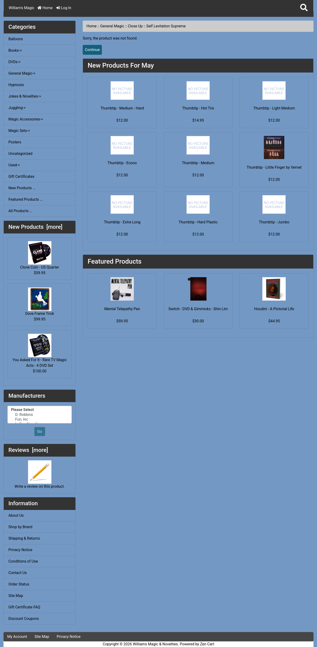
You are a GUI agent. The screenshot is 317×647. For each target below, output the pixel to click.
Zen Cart (207, 644)
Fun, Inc (40, 419)
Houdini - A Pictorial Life (274, 309)
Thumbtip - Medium (198, 163)
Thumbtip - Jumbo (274, 222)
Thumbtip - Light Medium (274, 108)
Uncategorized (20, 153)
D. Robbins (40, 414)
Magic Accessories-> (25, 119)
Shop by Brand (20, 527)
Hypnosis (16, 85)
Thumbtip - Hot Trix (198, 108)
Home (45, 8)
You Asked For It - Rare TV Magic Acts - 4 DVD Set (40, 351)
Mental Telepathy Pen (122, 309)
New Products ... (22, 188)
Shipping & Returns (24, 538)
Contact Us (17, 573)
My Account (17, 636)
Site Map (15, 595)
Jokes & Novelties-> (24, 96)
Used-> (14, 165)
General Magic (112, 26)
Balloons (15, 39)
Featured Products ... (25, 199)
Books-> (15, 50)
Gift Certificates (21, 176)
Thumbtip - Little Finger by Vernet (274, 167)
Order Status (18, 584)
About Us (16, 515)
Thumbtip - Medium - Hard (122, 108)
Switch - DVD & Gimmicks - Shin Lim (198, 309)
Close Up (135, 26)
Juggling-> (17, 107)
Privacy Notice (20, 550)
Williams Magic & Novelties (155, 644)
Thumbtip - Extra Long (122, 222)
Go (39, 431)
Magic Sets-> (19, 130)
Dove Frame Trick (39, 301)
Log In (63, 8)
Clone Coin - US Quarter (39, 255)
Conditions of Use (23, 561)
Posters (14, 142)
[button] (304, 8)
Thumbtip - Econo (122, 163)
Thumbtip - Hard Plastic (198, 222)
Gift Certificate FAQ (24, 607)
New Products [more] (35, 227)
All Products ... (20, 211)
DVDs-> (14, 62)
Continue (92, 49)
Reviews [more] (28, 450)
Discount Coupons (23, 618)
